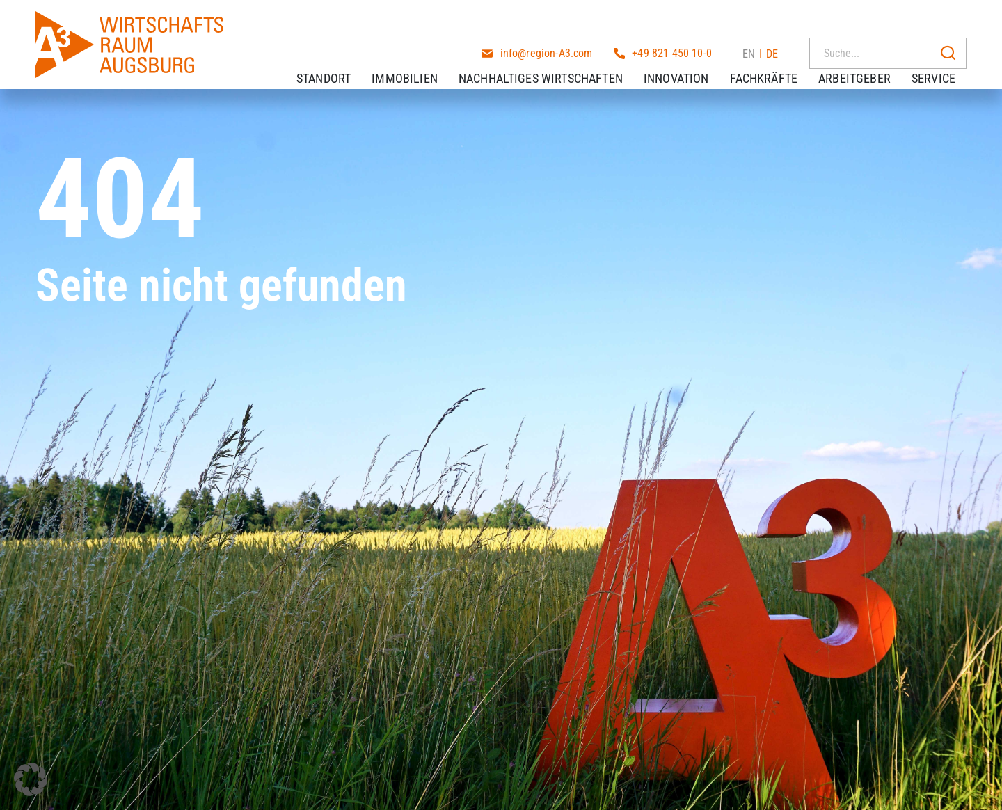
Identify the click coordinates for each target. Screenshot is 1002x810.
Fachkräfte (775, 62)
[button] (30, 779)
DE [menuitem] (772, 20)
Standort (335, 62)
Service (945, 62)
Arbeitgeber (865, 62)
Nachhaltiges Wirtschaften (552, 62)
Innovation (687, 62)
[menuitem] (748, 20)
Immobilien (416, 62)
